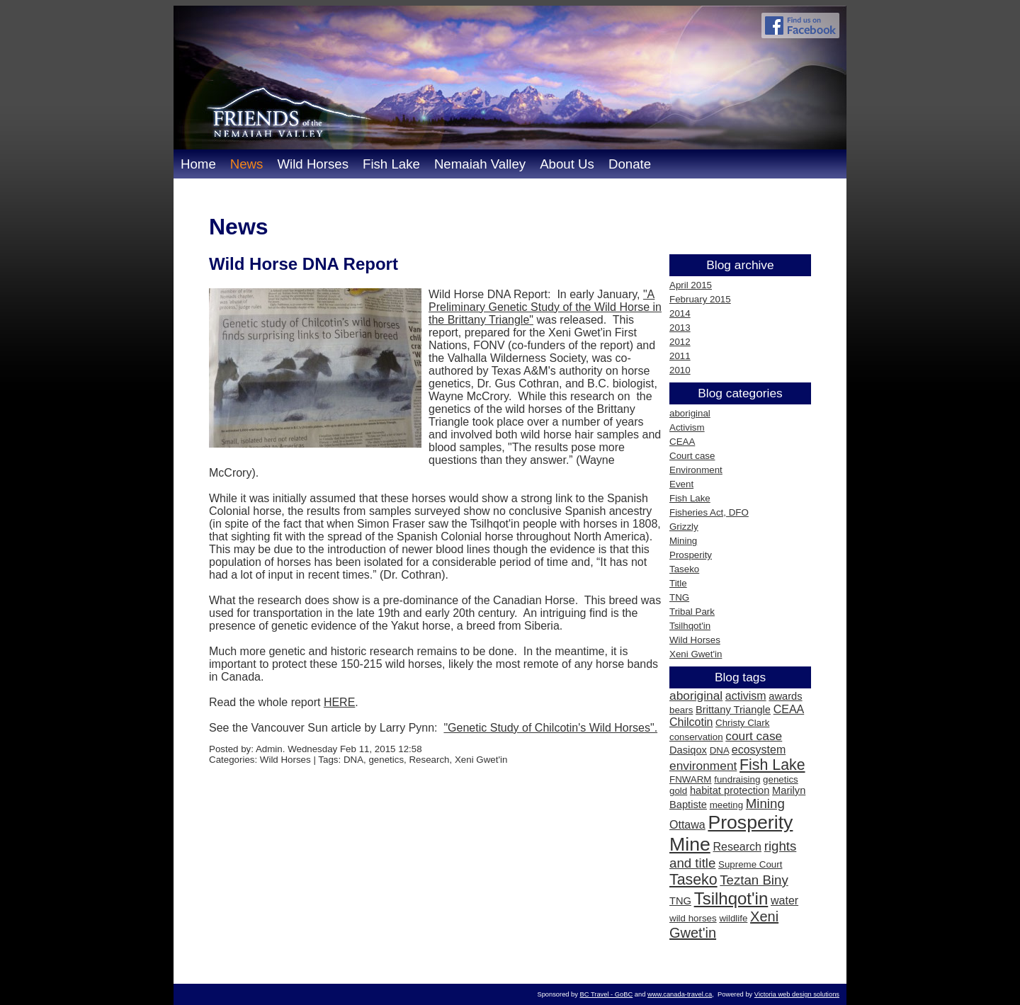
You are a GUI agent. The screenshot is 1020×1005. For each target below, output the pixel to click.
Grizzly (683, 526)
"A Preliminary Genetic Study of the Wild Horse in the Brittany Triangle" (545, 307)
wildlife (733, 918)
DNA (719, 750)
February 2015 (700, 299)
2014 (680, 313)
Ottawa (687, 825)
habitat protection (729, 790)
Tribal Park (692, 611)
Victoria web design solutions (796, 994)
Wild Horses (312, 164)
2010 (680, 370)
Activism (687, 427)
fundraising (737, 779)
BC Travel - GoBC (606, 994)
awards (785, 696)
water (784, 901)
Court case (692, 455)
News (247, 164)
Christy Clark (742, 722)
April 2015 (690, 285)
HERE (339, 702)
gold (678, 790)
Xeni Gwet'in (695, 654)
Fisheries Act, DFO (709, 512)
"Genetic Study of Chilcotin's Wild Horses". (550, 728)
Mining (683, 540)
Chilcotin (691, 722)
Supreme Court (750, 864)
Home (198, 164)
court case (753, 736)
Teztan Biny (754, 880)
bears (681, 710)
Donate (629, 164)
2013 (680, 327)
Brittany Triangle (733, 709)
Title (678, 583)
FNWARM (690, 779)
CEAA (682, 441)
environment (703, 766)
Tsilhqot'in (689, 625)
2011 (680, 356)
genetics (780, 779)
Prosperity (690, 555)
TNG (679, 597)
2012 (680, 341)
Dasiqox (688, 750)
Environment (695, 470)
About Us (567, 164)
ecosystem (759, 750)
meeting (726, 805)
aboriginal (689, 413)
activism (745, 696)
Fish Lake (391, 164)
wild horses (693, 918)
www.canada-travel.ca (679, 994)
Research (737, 847)
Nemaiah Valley (480, 164)
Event (681, 484)
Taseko (684, 569)
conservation (696, 737)
